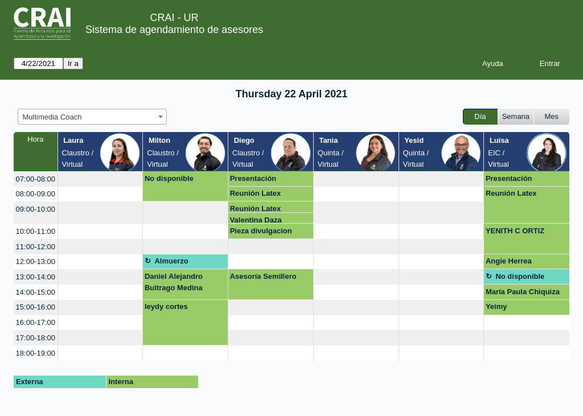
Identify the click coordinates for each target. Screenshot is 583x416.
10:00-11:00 (35, 231)
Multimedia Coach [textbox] (52, 117)
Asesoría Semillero (263, 276)
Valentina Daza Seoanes (256, 220)
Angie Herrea (509, 261)
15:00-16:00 (35, 307)
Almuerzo (171, 261)
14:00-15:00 (35, 292)
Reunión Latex (255, 193)
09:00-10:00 (35, 209)
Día (480, 116)
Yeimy (496, 306)
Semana (515, 116)
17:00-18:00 (35, 337)
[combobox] (92, 117)
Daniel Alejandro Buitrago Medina (174, 282)
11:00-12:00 (35, 246)
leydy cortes (166, 306)
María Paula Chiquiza (523, 291)
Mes (552, 116)
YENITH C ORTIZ (515, 230)
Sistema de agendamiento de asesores (174, 29)
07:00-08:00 (35, 179)
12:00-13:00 (35, 261)
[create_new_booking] (100, 179)
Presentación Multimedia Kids (258, 180)
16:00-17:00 (35, 322)
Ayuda (492, 63)
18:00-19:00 (35, 353)
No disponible (169, 178)
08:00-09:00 (35, 194)
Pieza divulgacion (261, 230)
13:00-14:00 (35, 277)
